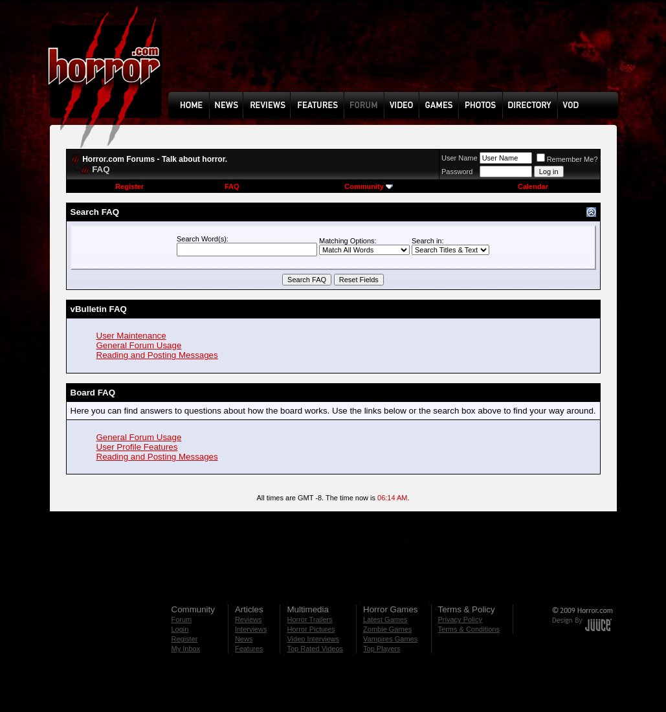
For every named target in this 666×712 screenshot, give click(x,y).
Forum (182, 619)
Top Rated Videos (315, 648)
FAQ (232, 186)
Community (368, 186)
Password (456, 171)
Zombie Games (387, 629)
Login (180, 629)
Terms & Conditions (469, 629)
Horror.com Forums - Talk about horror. (154, 159)
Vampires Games (390, 639)
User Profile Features (137, 447)
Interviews (251, 629)
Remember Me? (567, 159)
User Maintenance (131, 335)
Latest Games (385, 619)
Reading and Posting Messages (157, 355)
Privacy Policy (460, 619)
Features (249, 648)
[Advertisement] (397, 56)
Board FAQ (93, 392)
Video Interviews (313, 639)
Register (129, 186)
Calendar (533, 186)
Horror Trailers (309, 619)
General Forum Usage (139, 345)
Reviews (248, 619)
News (244, 639)
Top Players (381, 648)
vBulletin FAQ (99, 309)
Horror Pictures (311, 629)
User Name (459, 158)
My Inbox (186, 648)
